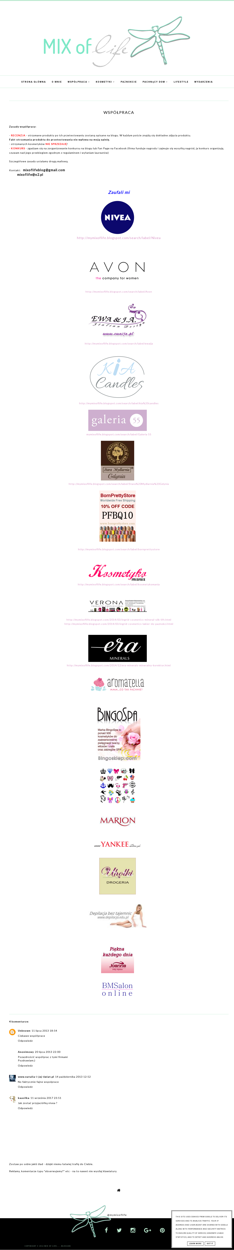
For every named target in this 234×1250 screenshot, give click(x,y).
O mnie (57, 82)
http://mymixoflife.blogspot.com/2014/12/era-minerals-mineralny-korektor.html (119, 665)
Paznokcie (129, 82)
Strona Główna (33, 82)
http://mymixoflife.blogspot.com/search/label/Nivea (119, 238)
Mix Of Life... (52, 1246)
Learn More (195, 1244)
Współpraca (79, 82)
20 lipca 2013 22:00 (48, 1051)
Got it (210, 1244)
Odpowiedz (25, 1040)
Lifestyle (181, 82)
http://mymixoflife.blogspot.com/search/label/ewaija (119, 343)
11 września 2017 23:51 (46, 1097)
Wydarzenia (203, 82)
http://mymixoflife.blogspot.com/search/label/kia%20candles (119, 403)
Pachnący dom (155, 82)
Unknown (24, 1030)
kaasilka (23, 1097)
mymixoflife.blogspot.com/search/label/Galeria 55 (118, 434)
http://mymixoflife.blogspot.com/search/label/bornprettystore (119, 549)
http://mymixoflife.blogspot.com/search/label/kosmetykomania (119, 584)
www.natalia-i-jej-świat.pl (36, 1076)
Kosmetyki (105, 82)
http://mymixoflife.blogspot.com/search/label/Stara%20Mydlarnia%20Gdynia (119, 483)
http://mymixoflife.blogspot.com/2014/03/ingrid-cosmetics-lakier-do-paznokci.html (119, 623)
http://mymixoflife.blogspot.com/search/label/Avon (119, 291)
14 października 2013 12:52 (73, 1076)
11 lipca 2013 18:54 (44, 1030)
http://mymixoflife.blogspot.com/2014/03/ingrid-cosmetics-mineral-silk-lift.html (119, 619)
